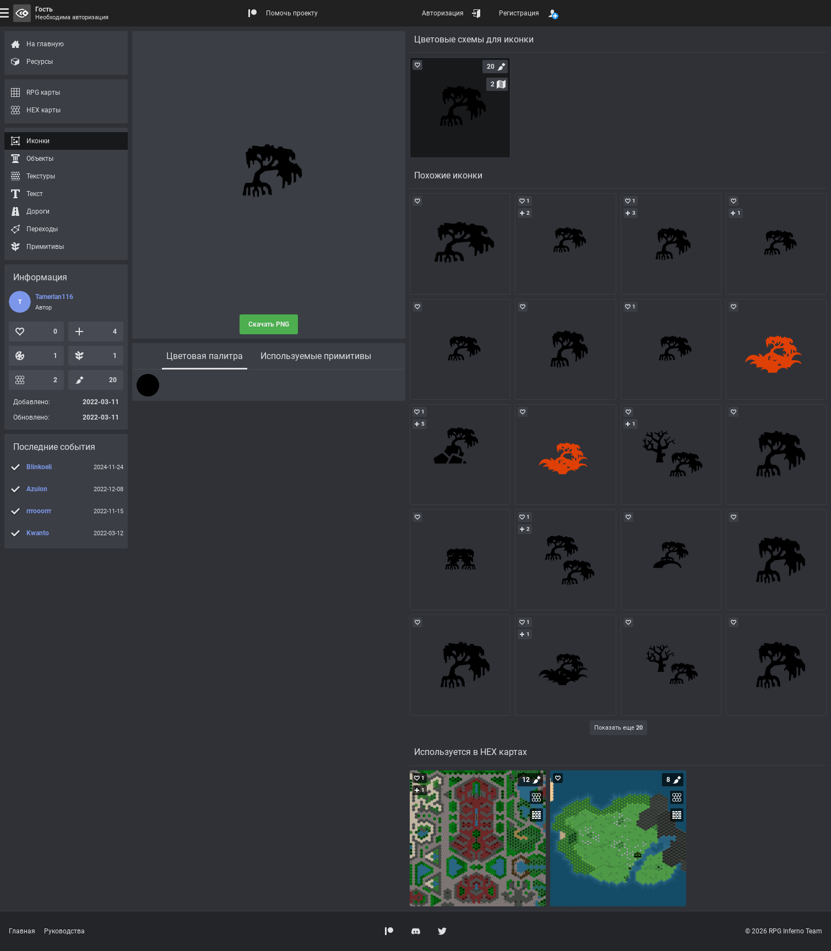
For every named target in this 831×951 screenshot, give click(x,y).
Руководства (64, 931)
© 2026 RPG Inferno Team (783, 931)
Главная (22, 931)
